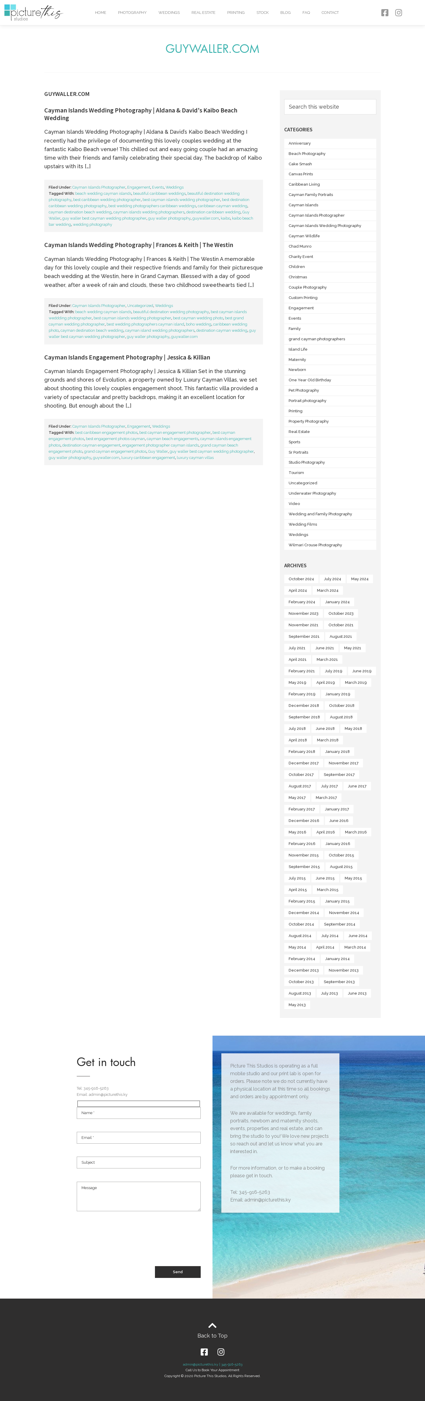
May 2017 (297, 797)
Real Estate (203, 12)
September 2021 (304, 636)
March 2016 (356, 832)
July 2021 (297, 648)
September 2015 (304, 866)
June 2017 (357, 786)
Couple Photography (308, 287)
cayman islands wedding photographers (148, 212)
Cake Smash (300, 164)
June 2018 (325, 728)
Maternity (297, 359)
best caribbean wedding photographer (107, 199)
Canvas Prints (301, 174)
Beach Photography (307, 153)
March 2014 (355, 947)
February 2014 (302, 959)
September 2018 (304, 717)
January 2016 (338, 843)
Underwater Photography (312, 493)
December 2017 (304, 763)
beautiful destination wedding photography (171, 312)
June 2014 (358, 936)
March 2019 (356, 682)
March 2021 (327, 659)
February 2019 (302, 694)
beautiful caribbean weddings (159, 193)
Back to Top (212, 1336)
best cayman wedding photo (198, 318)
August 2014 (300, 936)
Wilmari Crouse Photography (315, 545)
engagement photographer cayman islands (160, 445)
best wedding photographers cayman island (145, 324)
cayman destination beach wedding (80, 212)
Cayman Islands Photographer (98, 187)
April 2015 (298, 889)
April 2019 (325, 682)
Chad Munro (300, 246)
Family (295, 328)
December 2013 (304, 970)
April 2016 (325, 832)
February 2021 (302, 671)
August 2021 (341, 636)
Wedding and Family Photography (320, 514)
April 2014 (325, 947)
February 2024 (302, 602)
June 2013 (357, 993)
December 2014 (304, 912)
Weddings (169, 12)
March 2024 (328, 590)
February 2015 (302, 901)
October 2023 (341, 613)
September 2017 (339, 774)
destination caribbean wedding (213, 212)
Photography (132, 12)
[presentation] (121, 1244)
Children (297, 266)
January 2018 (337, 751)
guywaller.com (205, 218)
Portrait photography (307, 400)
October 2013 (301, 982)
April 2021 (298, 659)
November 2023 (303, 613)
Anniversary (300, 143)
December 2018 (304, 705)
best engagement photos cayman (115, 439)
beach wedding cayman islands (103, 193)
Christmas (298, 277)
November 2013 (344, 970)
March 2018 (328, 740)
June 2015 (325, 878)
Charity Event (301, 256)
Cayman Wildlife (304, 236)
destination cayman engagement (91, 445)
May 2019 (297, 682)
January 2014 (337, 959)
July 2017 (329, 786)
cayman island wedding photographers (159, 330)
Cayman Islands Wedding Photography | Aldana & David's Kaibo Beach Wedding (140, 114)
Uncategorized (140, 305)
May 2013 (297, 1005)
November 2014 (344, 912)
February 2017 (302, 809)
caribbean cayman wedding (222, 206)
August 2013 (300, 993)
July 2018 (297, 728)
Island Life (298, 349)
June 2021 (325, 648)
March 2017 (326, 797)
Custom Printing (303, 297)
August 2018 (341, 717)
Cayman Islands (303, 205)
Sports (294, 442)
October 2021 (341, 625)
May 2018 (353, 728)
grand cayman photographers (317, 339)
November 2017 (344, 763)
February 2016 (302, 843)
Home (100, 12)
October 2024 (301, 579)
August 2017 (300, 786)
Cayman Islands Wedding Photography (325, 225)
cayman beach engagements (172, 439)
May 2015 (353, 878)
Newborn (297, 369)
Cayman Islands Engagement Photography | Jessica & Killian (127, 357)
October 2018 (341, 705)
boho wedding (198, 324)
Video (294, 503)
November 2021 (303, 625)
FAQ (306, 12)
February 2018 (302, 751)
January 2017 (337, 809)
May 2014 (297, 947)
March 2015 (328, 889)
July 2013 (329, 993)
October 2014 (301, 924)
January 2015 (337, 901)
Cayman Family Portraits (311, 194)
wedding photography (92, 224)
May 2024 (360, 579)
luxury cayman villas (195, 457)
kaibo (225, 218)
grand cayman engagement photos (115, 451)
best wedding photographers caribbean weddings (152, 206)
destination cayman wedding (221, 330)
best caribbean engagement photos (106, 432)
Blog (285, 12)
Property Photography (309, 421)
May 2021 (352, 648)
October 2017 (301, 774)
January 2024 (337, 602)
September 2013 (339, 982)
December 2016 (304, 820)
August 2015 (341, 866)
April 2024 (298, 590)
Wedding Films (303, 524)
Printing (236, 12)
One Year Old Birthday (310, 380)
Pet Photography (304, 390)
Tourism (296, 472)
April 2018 (298, 740)
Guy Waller (158, 451)
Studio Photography (307, 462)
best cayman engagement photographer (175, 432)
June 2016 (339, 820)
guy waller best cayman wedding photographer (104, 218)
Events (158, 187)
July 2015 (297, 878)
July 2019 (333, 671)
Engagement (138, 187)
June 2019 (362, 671)
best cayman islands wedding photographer (181, 199)
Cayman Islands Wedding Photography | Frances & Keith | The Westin (138, 245)
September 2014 (339, 924)
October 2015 (341, 855)
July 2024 (332, 579)
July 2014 (330, 936)
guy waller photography (169, 218)
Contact (330, 12)
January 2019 (338, 694)
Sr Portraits (298, 452)
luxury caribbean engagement (148, 457)
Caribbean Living (304, 184)
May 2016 (297, 832)
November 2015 (304, 855)
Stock (262, 12)
